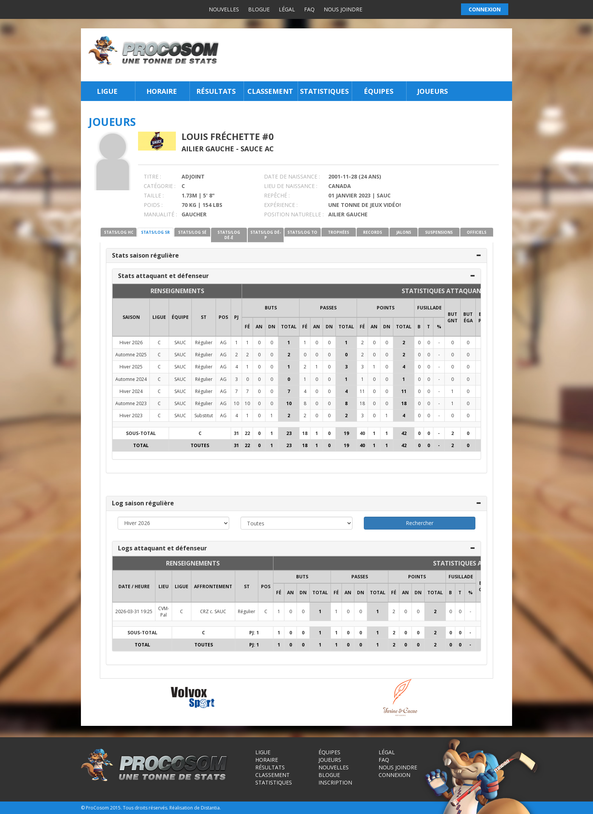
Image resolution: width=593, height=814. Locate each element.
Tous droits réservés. (145, 808)
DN (271, 326)
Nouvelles (224, 9)
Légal (287, 9)
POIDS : (153, 204)
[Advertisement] (368, 55)
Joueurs (432, 91)
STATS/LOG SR (155, 232)
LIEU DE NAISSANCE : (290, 186)
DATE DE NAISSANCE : (292, 176)
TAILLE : (154, 195)
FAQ (309, 9)
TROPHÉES (338, 232)
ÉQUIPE (180, 317)
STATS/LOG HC (119, 232)
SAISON (131, 317)
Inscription (335, 782)
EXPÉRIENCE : (281, 204)
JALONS (403, 232)
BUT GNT (452, 317)
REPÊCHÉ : (277, 195)
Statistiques (324, 91)
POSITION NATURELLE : (294, 214)
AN (259, 326)
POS (223, 317)
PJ (236, 317)
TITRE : (152, 176)
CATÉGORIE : (159, 186)
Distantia (210, 808)
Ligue (107, 91)
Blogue (259, 9)
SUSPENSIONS (439, 232)
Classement (270, 91)
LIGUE (159, 317)
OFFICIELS (476, 232)
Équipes (378, 91)
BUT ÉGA (468, 317)
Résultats (216, 91)
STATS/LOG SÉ (192, 232)
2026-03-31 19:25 (133, 611)
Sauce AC (257, 148)
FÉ (247, 326)
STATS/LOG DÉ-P (265, 235)
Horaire (161, 91)
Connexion (394, 774)
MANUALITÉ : (160, 214)
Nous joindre (343, 9)
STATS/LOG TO (302, 232)
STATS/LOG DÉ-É (228, 235)
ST (203, 317)
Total (288, 326)
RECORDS (372, 232)
